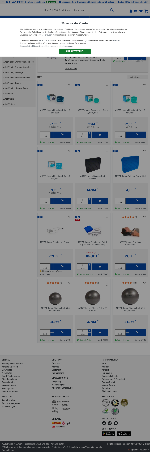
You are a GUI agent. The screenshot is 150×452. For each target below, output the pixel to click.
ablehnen (116, 40)
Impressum (67, 46)
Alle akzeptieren (75, 51)
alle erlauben (47, 35)
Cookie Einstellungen (46, 40)
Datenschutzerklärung (29, 46)
